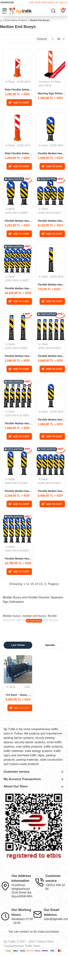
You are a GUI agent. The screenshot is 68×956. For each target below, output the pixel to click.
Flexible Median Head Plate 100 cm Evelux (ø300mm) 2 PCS (18, 220)
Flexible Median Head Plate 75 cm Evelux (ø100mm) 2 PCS (18, 356)
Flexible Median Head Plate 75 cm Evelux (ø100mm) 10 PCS (18, 423)
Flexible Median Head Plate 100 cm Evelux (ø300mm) (51, 153)
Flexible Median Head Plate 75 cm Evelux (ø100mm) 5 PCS (51, 356)
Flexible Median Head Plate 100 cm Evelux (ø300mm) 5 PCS (51, 220)
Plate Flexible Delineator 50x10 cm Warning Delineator (18, 89)
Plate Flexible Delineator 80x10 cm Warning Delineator (18, 153)
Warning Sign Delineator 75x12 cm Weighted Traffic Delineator (51, 93)
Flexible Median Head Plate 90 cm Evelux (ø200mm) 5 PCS (51, 491)
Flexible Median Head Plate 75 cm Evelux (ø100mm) (51, 284)
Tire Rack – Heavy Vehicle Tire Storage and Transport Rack (19, 694)
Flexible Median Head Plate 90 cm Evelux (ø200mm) (51, 419)
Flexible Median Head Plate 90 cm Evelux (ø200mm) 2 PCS (18, 491)
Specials (50, 645)
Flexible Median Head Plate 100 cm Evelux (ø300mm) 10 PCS (18, 288)
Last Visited (17, 645)
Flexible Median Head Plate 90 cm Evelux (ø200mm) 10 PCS (18, 558)
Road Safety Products (16, 20)
